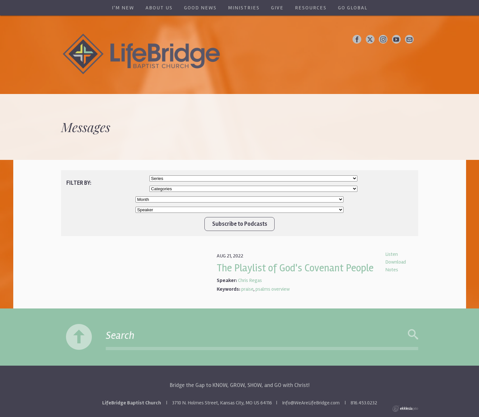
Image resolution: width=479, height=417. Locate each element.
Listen (391, 254)
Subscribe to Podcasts (239, 223)
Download (395, 262)
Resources (311, 8)
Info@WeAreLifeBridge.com (311, 403)
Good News (200, 8)
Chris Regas (250, 280)
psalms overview (273, 289)
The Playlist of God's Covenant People (295, 268)
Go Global (352, 8)
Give (277, 8)
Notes (391, 269)
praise (247, 289)
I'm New (123, 8)
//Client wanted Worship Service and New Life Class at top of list (253, 189)
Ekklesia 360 (405, 408)
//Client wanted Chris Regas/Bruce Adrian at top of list (239, 210)
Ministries (244, 8)
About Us (159, 8)
